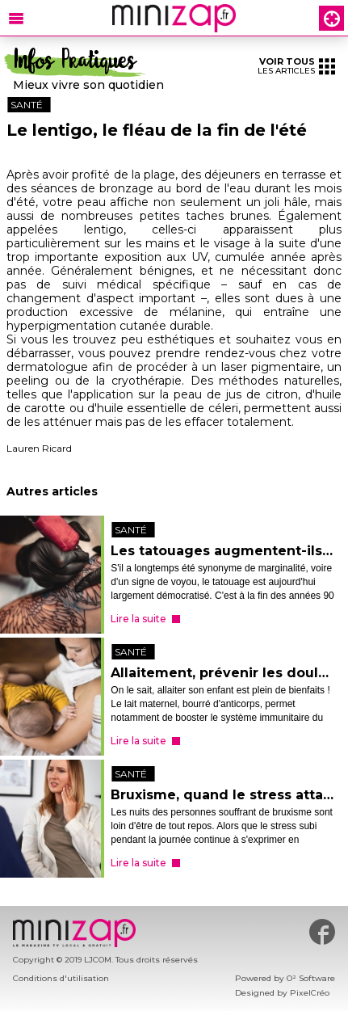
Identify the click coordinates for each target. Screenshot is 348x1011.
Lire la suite (138, 619)
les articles (296, 66)
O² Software (311, 978)
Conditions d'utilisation (61, 978)
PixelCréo (309, 993)
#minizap (322, 932)
